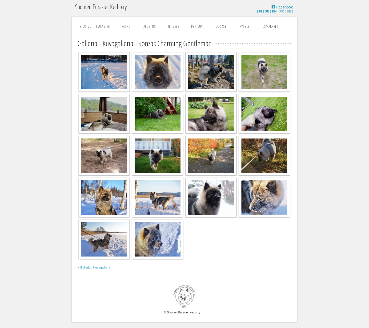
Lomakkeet (270, 26)
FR (281, 11)
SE (289, 11)
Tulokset (221, 26)
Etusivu (86, 26)
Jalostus (149, 26)
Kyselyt (245, 26)
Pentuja (197, 26)
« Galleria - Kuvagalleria (93, 267)
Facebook (284, 7)
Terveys (173, 26)
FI (260, 11)
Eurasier (103, 26)
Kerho (126, 26)
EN (274, 11)
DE (267, 11)
